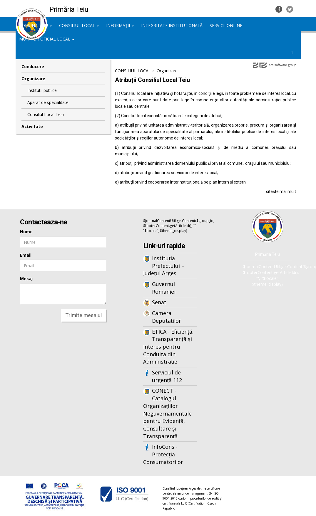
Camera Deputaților (166, 317)
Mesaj (26, 278)
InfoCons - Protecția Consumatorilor (163, 454)
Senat (159, 302)
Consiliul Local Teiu (45, 114)
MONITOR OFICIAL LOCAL (46, 39)
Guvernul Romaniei (163, 287)
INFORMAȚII (120, 25)
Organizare (33, 78)
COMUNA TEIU (35, 25)
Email (25, 255)
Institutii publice (42, 90)
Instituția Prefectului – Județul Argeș (163, 266)
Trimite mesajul (83, 315)
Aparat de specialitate (47, 102)
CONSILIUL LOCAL (79, 25)
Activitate (32, 126)
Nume (26, 231)
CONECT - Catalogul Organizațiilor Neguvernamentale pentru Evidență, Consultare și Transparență (167, 413)
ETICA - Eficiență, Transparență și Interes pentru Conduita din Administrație (168, 346)
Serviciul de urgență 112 (167, 376)
